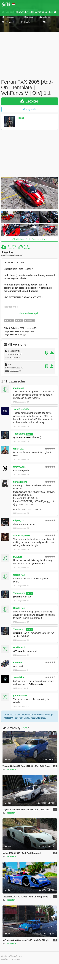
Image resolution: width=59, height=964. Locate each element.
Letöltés (29, 101)
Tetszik (27, 249)
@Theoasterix (20, 651)
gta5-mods (18, 388)
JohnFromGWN (21, 409)
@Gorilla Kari (20, 596)
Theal (20, 117)
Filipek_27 (18, 520)
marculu (17, 662)
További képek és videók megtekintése (30, 239)
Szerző (29, 434)
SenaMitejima (20, 482)
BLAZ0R (17, 556)
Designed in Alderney (11, 956)
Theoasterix (19, 433)
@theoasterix (39, 563)
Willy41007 (18, 448)
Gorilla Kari (19, 575)
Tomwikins (18, 677)
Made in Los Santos (11, 959)
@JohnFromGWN (22, 437)
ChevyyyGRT (20, 467)
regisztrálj (9, 718)
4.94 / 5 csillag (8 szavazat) (12, 255)
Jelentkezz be (40, 714)
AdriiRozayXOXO (22, 535)
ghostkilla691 (20, 695)
